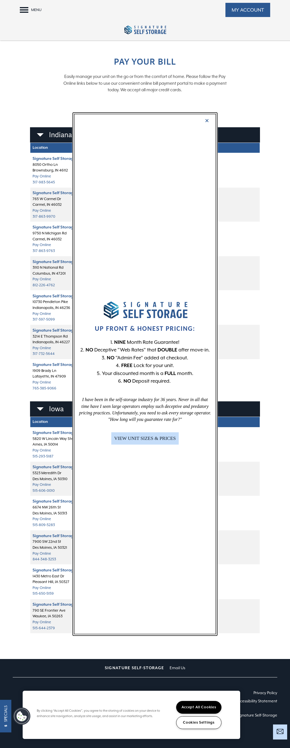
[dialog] (145, 374)
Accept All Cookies (199, 707)
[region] (131, 715)
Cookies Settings (199, 722)
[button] (145, 438)
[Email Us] (280, 731)
